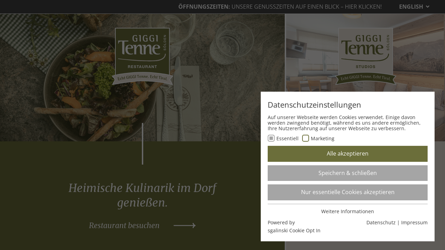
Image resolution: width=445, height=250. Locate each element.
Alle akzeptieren (348, 153)
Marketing (322, 138)
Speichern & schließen (347, 173)
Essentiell (287, 138)
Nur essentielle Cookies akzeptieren (348, 192)
